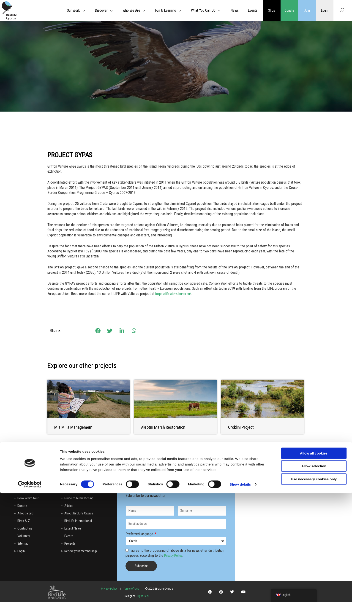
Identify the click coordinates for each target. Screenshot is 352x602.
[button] (98, 331)
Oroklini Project (241, 427)
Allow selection (313, 575)
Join (307, 10)
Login (324, 10)
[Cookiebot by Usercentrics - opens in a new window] (30, 593)
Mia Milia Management (74, 427)
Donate (289, 10)
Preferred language (140, 534)
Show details (240, 593)
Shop (271, 10)
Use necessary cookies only (314, 587)
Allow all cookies (314, 562)
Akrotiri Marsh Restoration (164, 427)
